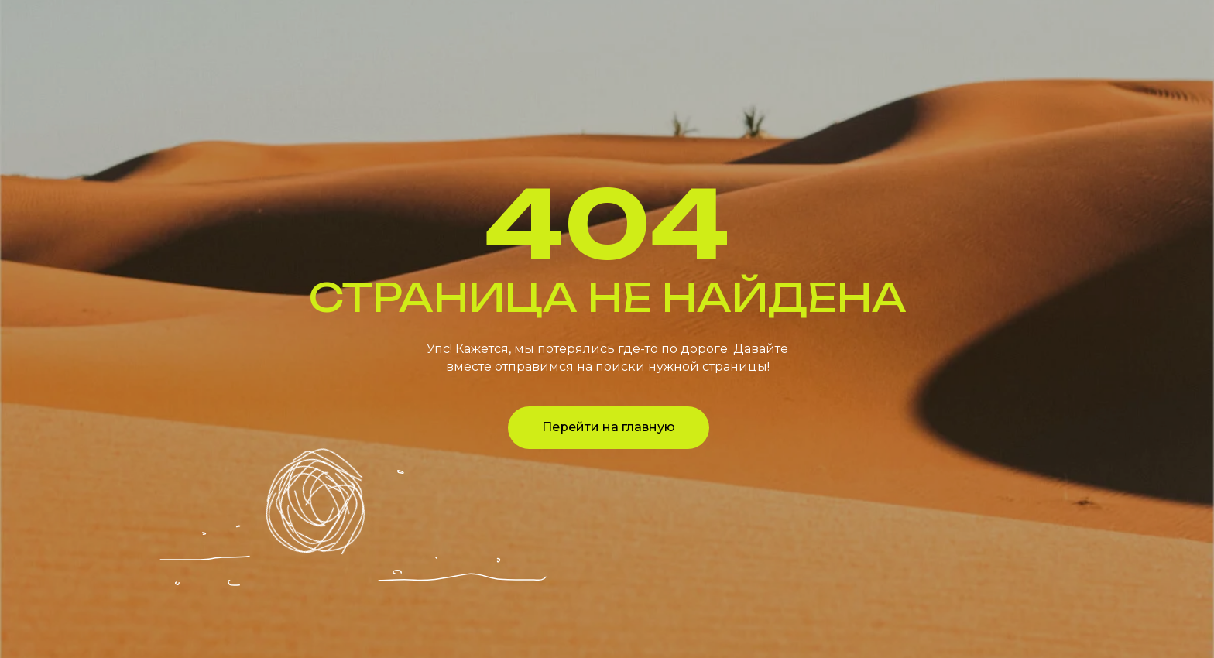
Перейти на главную (608, 427)
